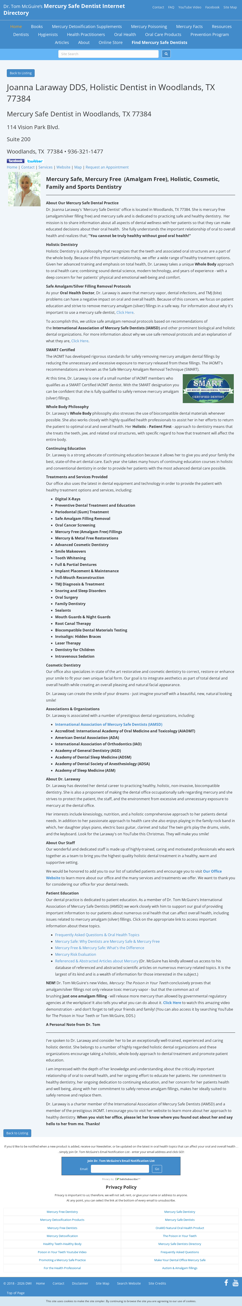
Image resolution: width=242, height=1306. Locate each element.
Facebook (212, 7)
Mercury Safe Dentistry (179, 1212)
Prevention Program (210, 34)
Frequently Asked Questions (180, 1252)
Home (16, 26)
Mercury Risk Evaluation (75, 954)
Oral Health (125, 34)
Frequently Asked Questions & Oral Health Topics (97, 934)
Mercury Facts (189, 26)
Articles (62, 42)
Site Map (230, 7)
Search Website (129, 1283)
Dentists (21, 34)
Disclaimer (80, 1283)
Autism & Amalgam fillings (179, 1268)
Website (63, 167)
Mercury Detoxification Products (62, 1220)
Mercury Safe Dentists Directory (179, 1244)
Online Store (111, 42)
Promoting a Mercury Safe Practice (62, 1260)
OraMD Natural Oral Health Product (180, 1228)
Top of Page (16, 1293)
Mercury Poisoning (149, 26)
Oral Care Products (163, 34)
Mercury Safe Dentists (180, 1220)
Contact (158, 7)
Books (37, 26)
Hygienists (48, 34)
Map (78, 167)
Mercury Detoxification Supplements (87, 26)
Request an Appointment (107, 167)
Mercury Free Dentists (62, 1228)
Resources (222, 26)
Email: (84, 1169)
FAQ (171, 7)
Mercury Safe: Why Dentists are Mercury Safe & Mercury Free (107, 941)
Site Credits (157, 1283)
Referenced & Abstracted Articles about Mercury (96, 961)
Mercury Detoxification (62, 1236)
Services (46, 167)
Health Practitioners (86, 34)
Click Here (125, 312)
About (84, 42)
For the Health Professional (62, 1268)
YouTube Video (189, 7)
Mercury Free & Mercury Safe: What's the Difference (99, 947)
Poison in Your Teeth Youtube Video (62, 1252)
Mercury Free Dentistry (62, 1212)
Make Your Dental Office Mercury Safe (180, 1260)
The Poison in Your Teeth (180, 1236)
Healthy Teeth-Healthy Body (62, 1244)
